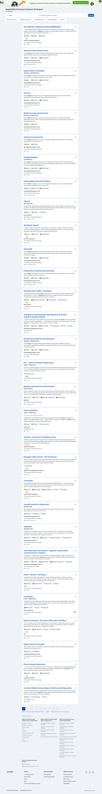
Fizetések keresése (68, 776)
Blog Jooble (66, 779)
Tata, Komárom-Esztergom (28, 733)
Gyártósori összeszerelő (33, 137)
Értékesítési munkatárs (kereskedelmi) (39, 271)
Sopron (23, 729)
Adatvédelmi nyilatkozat (26, 790)
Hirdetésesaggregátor (49, 776)
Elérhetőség (27, 776)
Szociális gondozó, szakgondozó (36, 504)
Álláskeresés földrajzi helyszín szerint (30, 766)
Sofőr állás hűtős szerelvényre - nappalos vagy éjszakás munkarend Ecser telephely (46, 552)
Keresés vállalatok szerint (70, 781)
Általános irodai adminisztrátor (36, 51)
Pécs (23, 739)
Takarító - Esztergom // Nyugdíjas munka (40, 437)
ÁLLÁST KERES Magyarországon (32, 783)
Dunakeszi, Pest (25, 737)
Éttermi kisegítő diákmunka (34, 664)
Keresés (91, 15)
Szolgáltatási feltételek (12, 790)
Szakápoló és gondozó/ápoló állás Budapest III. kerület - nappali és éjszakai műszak (46, 316)
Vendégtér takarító (31, 225)
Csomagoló (28, 481)
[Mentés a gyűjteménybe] (75, 27)
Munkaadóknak (47, 774)
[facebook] (86, 772)
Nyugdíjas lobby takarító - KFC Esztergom (40, 457)
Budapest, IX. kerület (26, 723)
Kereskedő (28, 249)
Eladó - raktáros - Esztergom (35, 575)
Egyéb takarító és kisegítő (34, 71)
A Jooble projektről (28, 774)
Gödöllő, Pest (25, 741)
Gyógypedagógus (31, 157)
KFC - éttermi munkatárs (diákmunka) (39, 363)
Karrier (25, 779)
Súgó (25, 781)
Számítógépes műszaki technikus (37, 181)
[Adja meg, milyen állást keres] (21, 15)
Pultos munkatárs (31, 410)
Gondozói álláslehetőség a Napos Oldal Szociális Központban (48, 688)
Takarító (27, 201)
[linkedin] (93, 772)
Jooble (93, 790)
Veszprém (24, 731)
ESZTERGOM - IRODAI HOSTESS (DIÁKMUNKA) (42, 27)
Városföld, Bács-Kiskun (27, 735)
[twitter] (89, 772)
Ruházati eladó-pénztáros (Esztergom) (39, 386)
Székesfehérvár (25, 727)
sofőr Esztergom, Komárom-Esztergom (49, 736)
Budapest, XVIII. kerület (27, 725)
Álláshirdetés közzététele (81, 2)
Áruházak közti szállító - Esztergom (37, 291)
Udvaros (27, 93)
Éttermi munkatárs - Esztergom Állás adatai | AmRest (45, 620)
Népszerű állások (26, 764)
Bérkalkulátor (67, 783)
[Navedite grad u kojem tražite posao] (52, 15)
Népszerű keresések (27, 716)
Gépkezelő (28, 527)
